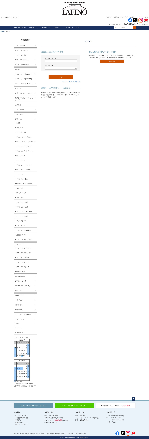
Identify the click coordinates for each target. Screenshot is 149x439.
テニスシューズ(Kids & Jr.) (23, 83)
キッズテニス (20, 225)
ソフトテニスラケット (22, 60)
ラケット (19, 328)
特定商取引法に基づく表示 (64, 433)
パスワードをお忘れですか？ (71, 82)
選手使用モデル (21, 235)
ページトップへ (133, 399)
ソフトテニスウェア (22, 262)
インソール (18, 88)
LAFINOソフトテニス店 (22, 286)
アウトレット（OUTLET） (24, 211)
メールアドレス (50, 58)
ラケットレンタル (72, 27)
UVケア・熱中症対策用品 (24, 183)
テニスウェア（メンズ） (24, 146)
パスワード (49, 66)
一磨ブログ (18, 300)
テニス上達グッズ (22, 207)
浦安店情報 (18, 305)
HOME (2, 31)
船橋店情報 (18, 309)
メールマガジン (144, 17)
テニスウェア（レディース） (25, 151)
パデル (17, 69)
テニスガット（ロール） (24, 165)
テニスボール (20, 160)
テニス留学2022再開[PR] (23, 314)
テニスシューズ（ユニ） (24, 137)
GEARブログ (19, 295)
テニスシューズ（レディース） (26, 141)
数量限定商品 (20, 271)
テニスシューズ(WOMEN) (23, 79)
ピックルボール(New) (22, 64)
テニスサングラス (22, 179)
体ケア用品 (19, 188)
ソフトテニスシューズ (23, 253)
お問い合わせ (19, 114)
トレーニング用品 (22, 202)
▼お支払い (17, 412)
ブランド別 (19, 127)
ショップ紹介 (124, 17)
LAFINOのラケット (21, 27)
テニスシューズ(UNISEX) (23, 74)
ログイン (109, 17)
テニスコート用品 (22, 216)
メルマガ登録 (19, 109)
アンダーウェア (21, 193)
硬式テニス (18, 119)
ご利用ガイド (134, 17)
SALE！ (18, 123)
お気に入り (33, 27)
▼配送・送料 (49, 412)
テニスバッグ (20, 155)
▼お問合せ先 (111, 412)
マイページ (45, 27)
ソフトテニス (19, 244)
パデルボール (20, 332)
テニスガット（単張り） (24, 169)
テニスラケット (21, 132)
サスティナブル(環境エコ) (24, 230)
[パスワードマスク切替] (75, 68)
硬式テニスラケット (21, 50)
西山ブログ (18, 290)
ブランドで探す (20, 45)
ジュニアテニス (21, 221)
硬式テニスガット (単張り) (23, 93)
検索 (134, 27)
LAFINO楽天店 (20, 276)
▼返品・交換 (80, 412)
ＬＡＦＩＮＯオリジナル (24, 239)
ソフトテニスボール (22, 267)
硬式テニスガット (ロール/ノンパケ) (24, 99)
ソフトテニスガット (22, 257)
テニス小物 (19, 174)
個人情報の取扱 (81, 433)
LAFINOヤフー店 (20, 281)
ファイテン (19, 197)
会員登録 (116, 17)
